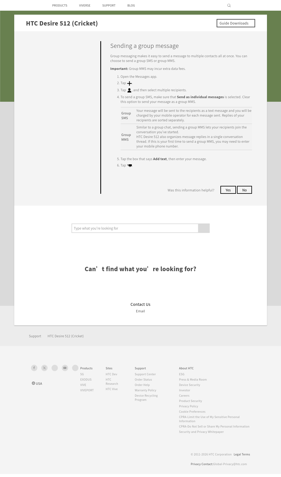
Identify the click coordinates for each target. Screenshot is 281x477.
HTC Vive (115, 388)
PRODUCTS (61, 5)
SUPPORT (114, 5)
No (244, 189)
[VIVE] (245, 5)
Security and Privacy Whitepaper (205, 434)
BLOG (138, 5)
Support (36, 335)
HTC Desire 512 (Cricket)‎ (70, 335)
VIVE (84, 383)
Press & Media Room (196, 378)
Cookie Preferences (195, 410)
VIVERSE (88, 5)
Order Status (146, 378)
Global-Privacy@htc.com (229, 467)
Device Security (192, 383)
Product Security (193, 399)
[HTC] (35, 5)
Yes (227, 189)
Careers (186, 394)
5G (82, 373)
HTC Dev (114, 373)
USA (39, 382)
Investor (187, 389)
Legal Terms (241, 457)
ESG (184, 373)
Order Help (145, 383)
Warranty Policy (148, 389)
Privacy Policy (191, 405)
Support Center (148, 373)
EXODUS (86, 378)
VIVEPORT (88, 389)
